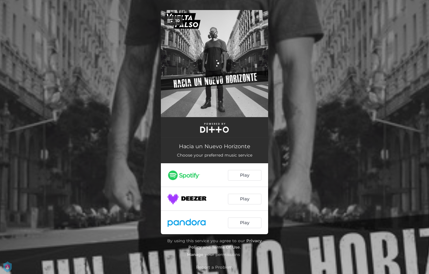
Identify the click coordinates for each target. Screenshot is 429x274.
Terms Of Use (226, 247)
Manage (195, 254)
